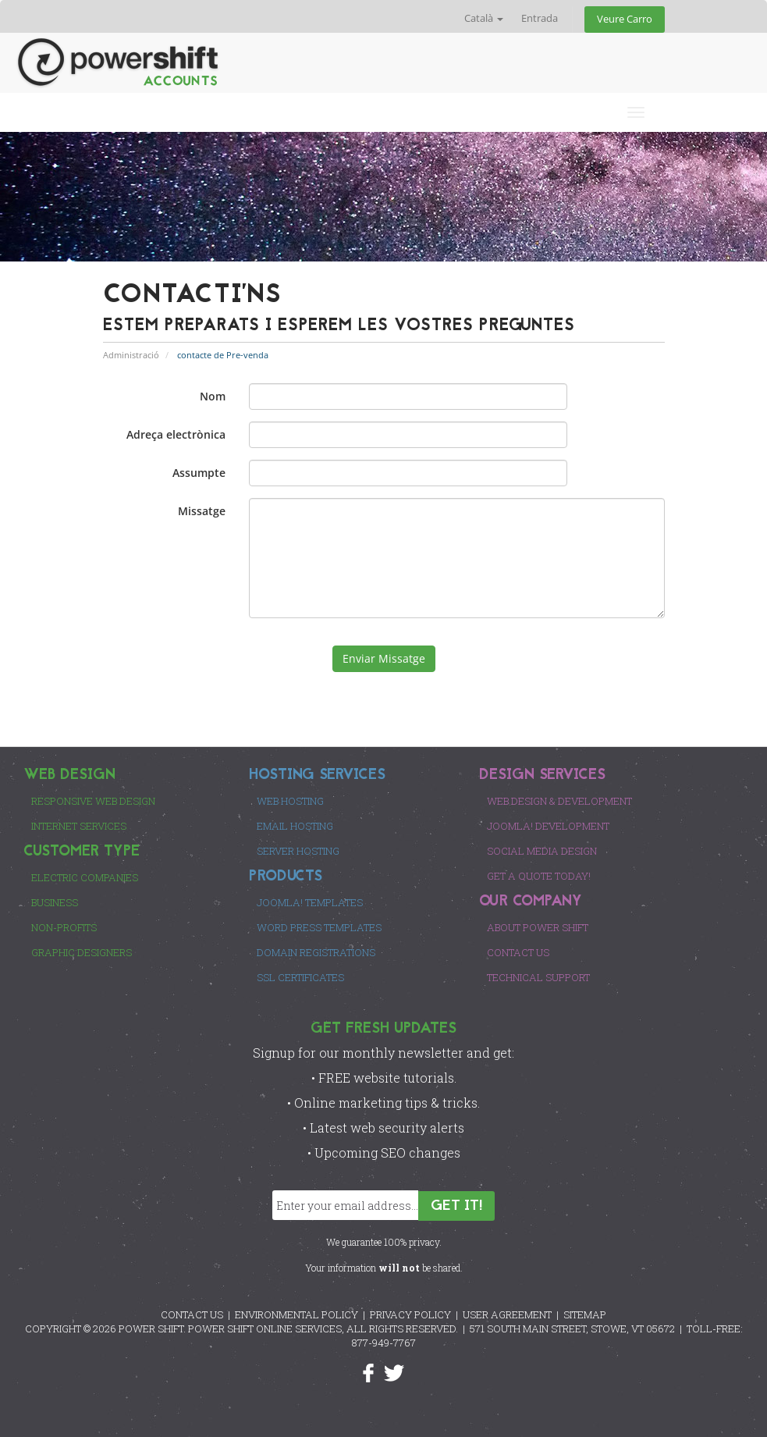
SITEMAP (584, 1314)
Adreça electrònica (175, 434)
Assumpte (198, 472)
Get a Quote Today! (539, 876)
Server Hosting (298, 851)
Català (483, 18)
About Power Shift (537, 927)
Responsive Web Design (93, 801)
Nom (212, 396)
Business (54, 902)
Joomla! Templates (310, 902)
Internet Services (78, 826)
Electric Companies (84, 877)
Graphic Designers (81, 952)
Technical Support (538, 977)
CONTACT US (192, 1314)
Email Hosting (295, 826)
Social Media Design (542, 851)
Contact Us (518, 952)
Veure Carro (624, 19)
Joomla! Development (548, 826)
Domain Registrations (316, 952)
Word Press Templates (319, 927)
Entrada (539, 18)
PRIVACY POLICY (410, 1314)
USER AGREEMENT (507, 1314)
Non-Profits (64, 927)
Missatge (201, 510)
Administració (131, 355)
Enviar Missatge (384, 658)
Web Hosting (290, 801)
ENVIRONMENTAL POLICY (296, 1314)
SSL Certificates (300, 977)
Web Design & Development (559, 801)
